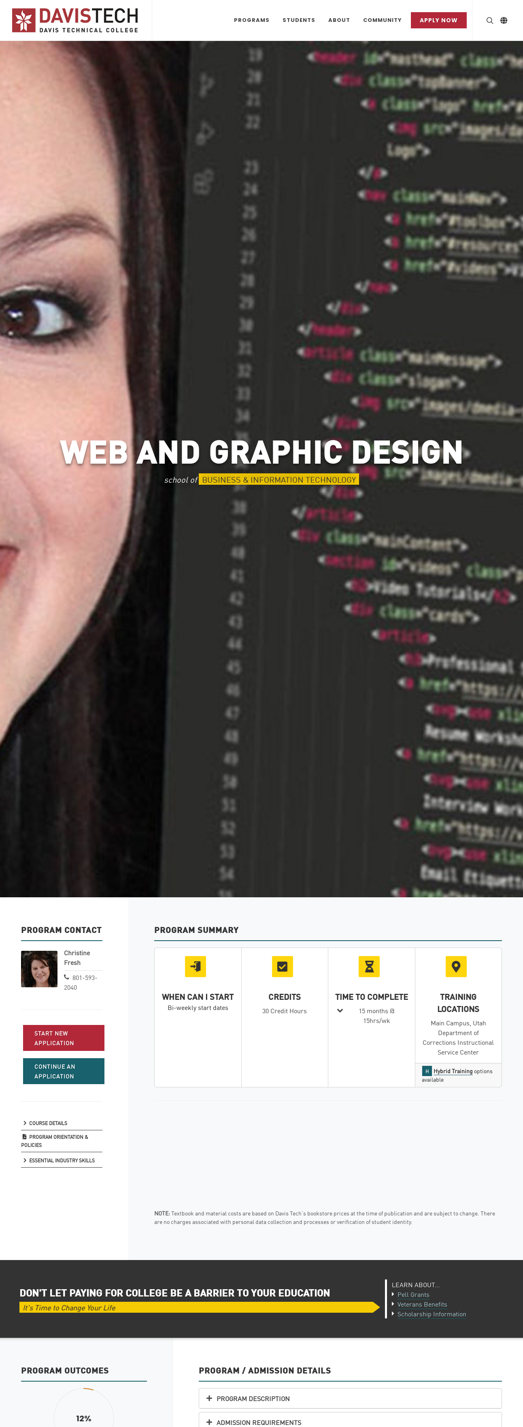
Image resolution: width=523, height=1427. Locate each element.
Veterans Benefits (422, 1304)
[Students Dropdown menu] (298, 20)
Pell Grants (413, 1294)
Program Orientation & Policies (54, 1140)
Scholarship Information (432, 1313)
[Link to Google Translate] (504, 20)
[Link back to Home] (76, 20)
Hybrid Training (453, 1071)
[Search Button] (489, 20)
